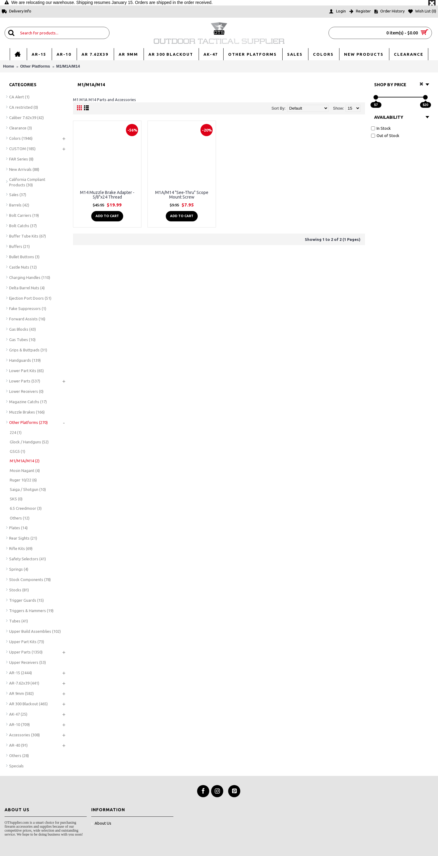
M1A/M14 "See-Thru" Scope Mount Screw (181, 194)
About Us (101, 823)
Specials (16, 766)
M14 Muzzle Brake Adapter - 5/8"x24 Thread (107, 194)
